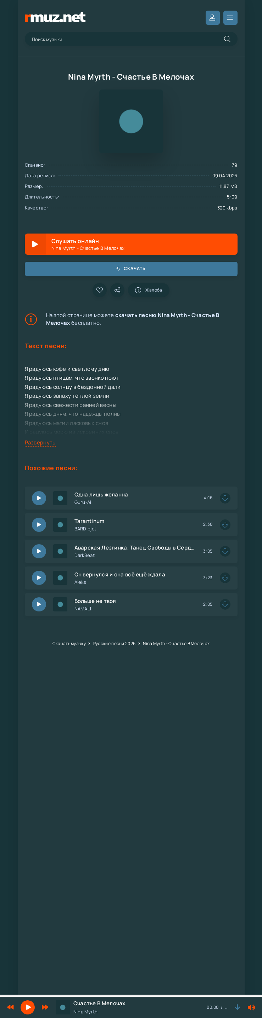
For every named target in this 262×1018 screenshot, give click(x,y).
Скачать (131, 268)
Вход (213, 18)
